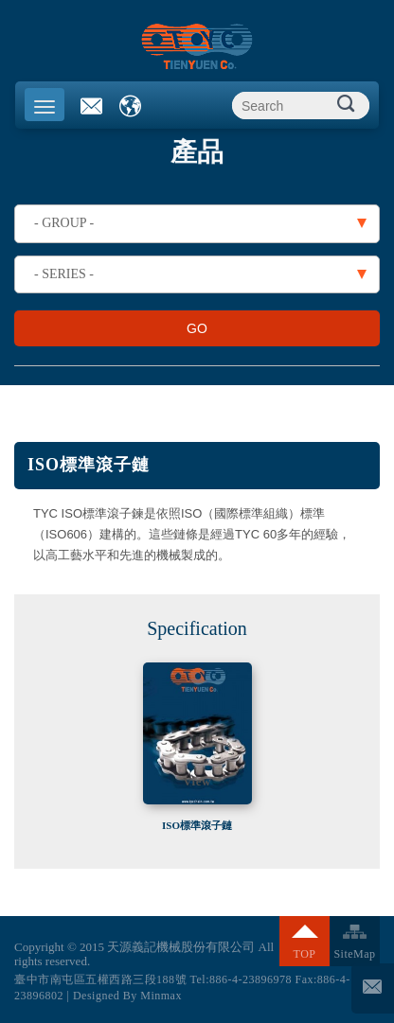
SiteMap (354, 954)
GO (196, 328)
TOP (305, 954)
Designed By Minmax (127, 995)
